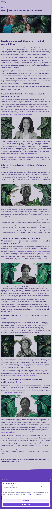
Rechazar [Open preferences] (26, 497)
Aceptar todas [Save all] (26, 504)
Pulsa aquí (28, 494)
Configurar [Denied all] (26, 500)
